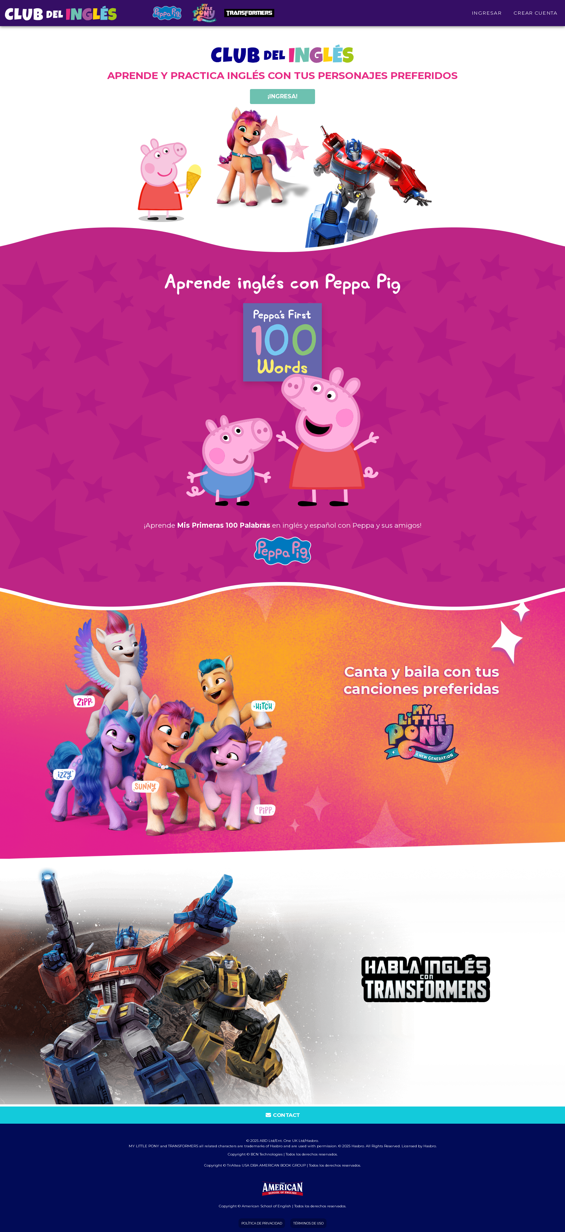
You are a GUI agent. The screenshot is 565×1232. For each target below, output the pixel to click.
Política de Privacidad (261, 1223)
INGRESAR (487, 12)
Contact (282, 1115)
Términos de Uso (308, 1223)
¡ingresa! (282, 96)
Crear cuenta (535, 12)
